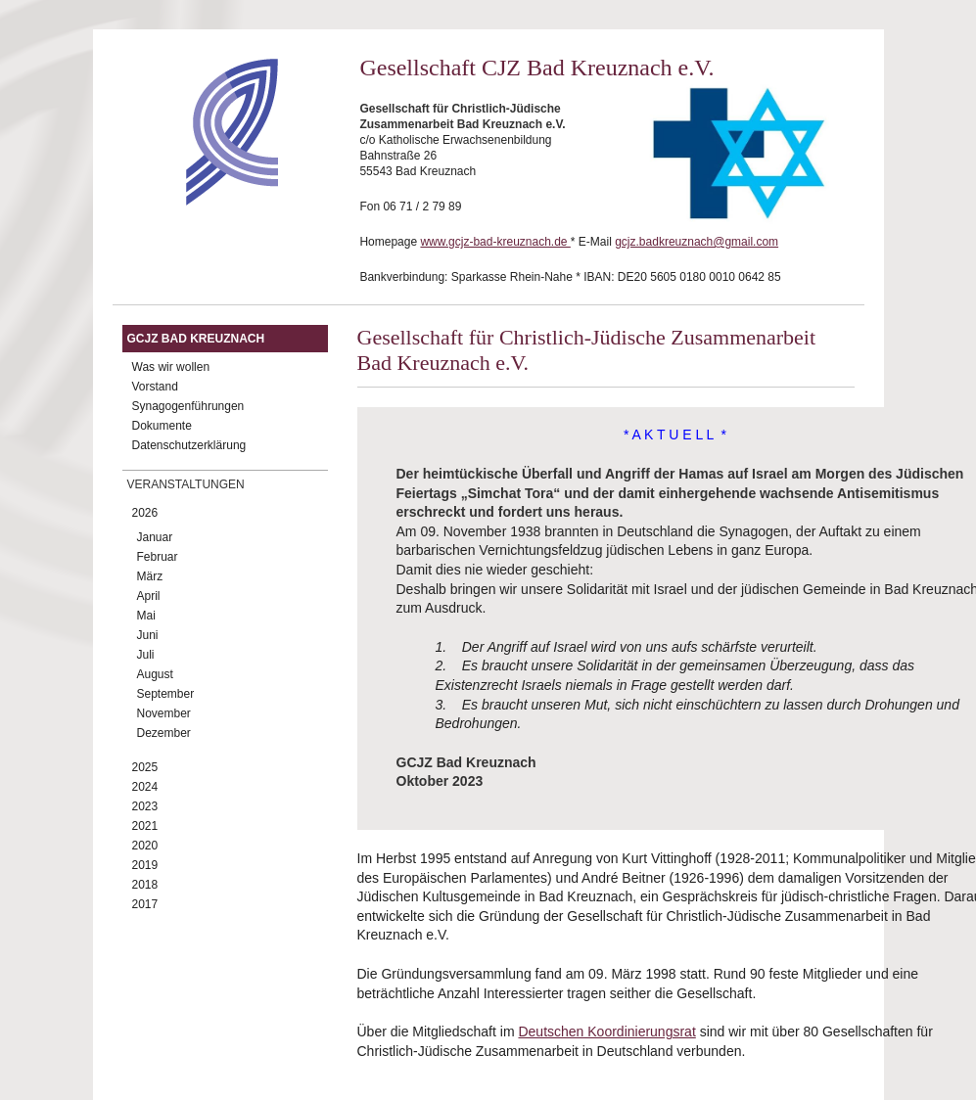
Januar (155, 537)
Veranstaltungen (186, 484)
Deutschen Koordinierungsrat (606, 1031)
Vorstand (155, 386)
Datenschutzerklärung (189, 445)
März (150, 576)
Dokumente (162, 426)
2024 (145, 787)
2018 (145, 885)
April (149, 596)
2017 (145, 904)
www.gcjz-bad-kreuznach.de (495, 242)
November (164, 713)
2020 (145, 845)
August (155, 674)
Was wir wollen (171, 367)
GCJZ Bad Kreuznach (196, 338)
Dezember (164, 733)
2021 (145, 826)
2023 (145, 806)
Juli (146, 655)
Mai (146, 615)
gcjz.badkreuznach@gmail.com (696, 242)
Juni (148, 635)
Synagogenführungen (188, 406)
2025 (145, 767)
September (166, 694)
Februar (157, 557)
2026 (145, 513)
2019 (145, 865)
